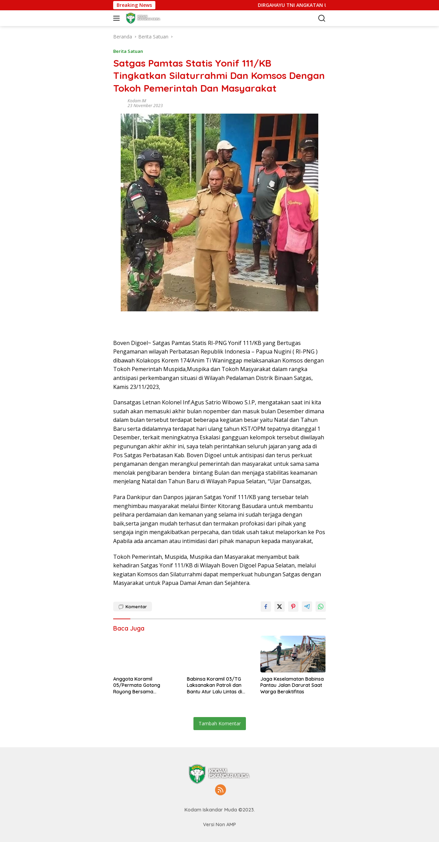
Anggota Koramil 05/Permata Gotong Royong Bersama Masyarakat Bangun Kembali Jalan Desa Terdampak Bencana (137, 685)
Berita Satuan (128, 51)
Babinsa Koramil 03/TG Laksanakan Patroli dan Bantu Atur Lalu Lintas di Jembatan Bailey (214, 685)
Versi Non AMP (219, 824)
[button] (117, 18)
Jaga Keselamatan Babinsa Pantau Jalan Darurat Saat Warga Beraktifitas (292, 685)
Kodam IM (137, 101)
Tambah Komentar (220, 723)
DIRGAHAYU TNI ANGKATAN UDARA (321, 5)
